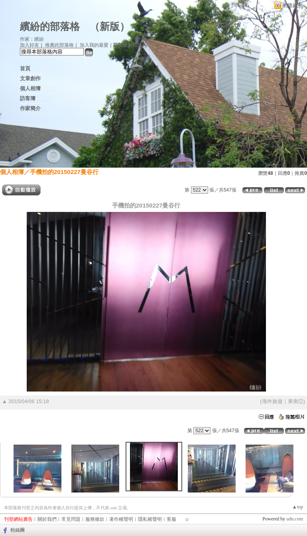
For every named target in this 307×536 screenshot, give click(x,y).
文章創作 (30, 78)
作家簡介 (30, 108)
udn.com (294, 519)
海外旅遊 (272, 401)
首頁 (25, 68)
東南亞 (295, 401)
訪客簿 (27, 98)
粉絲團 (17, 530)
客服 (171, 519)
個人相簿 (30, 88)
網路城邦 (292, 5)
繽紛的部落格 (50, 26)
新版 (110, 26)
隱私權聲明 (150, 519)
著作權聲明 (121, 519)
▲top (297, 507)
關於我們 (47, 519)
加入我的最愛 (94, 45)
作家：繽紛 (32, 39)
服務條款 (94, 519)
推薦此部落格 (59, 45)
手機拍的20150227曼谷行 (64, 171)
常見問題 (71, 519)
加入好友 (29, 45)
